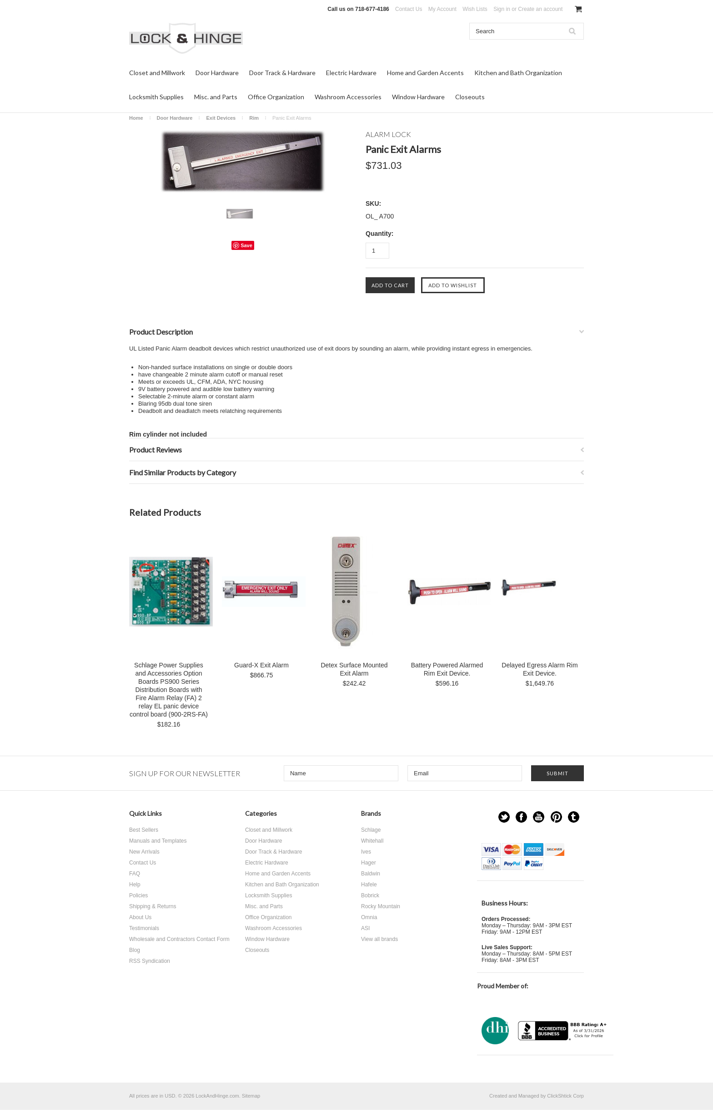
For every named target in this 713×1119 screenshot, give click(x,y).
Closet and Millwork (157, 72)
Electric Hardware (351, 72)
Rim (254, 118)
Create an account (540, 9)
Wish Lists (474, 9)
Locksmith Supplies (156, 97)
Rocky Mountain (380, 906)
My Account (442, 9)
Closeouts (470, 97)
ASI (365, 928)
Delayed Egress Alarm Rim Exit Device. (539, 669)
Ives (366, 852)
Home (136, 118)
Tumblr (573, 817)
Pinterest (556, 817)
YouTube (538, 817)
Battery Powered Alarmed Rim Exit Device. (447, 669)
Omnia (369, 917)
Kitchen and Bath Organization (518, 72)
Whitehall (372, 841)
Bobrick (370, 895)
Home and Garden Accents (425, 72)
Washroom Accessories (348, 97)
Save (246, 245)
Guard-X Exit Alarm (261, 665)
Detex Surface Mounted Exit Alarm (354, 669)
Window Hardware (418, 97)
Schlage (371, 830)
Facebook (521, 817)
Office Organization (276, 97)
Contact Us (408, 9)
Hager (368, 863)
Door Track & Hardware (282, 72)
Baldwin (370, 873)
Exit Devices (221, 118)
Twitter (504, 817)
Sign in (501, 9)
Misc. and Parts (215, 97)
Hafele (369, 884)
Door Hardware (217, 72)
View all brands (379, 939)
